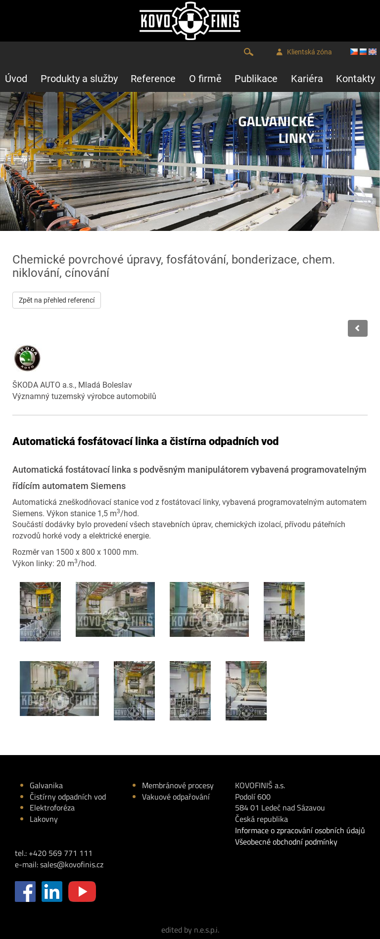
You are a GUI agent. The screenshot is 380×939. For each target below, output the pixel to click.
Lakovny (44, 819)
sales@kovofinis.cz (71, 864)
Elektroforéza (52, 807)
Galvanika (46, 785)
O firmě (205, 79)
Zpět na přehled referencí (57, 300)
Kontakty (355, 79)
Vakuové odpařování (176, 797)
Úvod (16, 79)
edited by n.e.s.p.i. (190, 930)
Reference (153, 79)
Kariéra (307, 79)
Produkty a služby (79, 79)
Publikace (256, 79)
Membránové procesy (178, 785)
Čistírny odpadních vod (68, 797)
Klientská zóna (304, 52)
